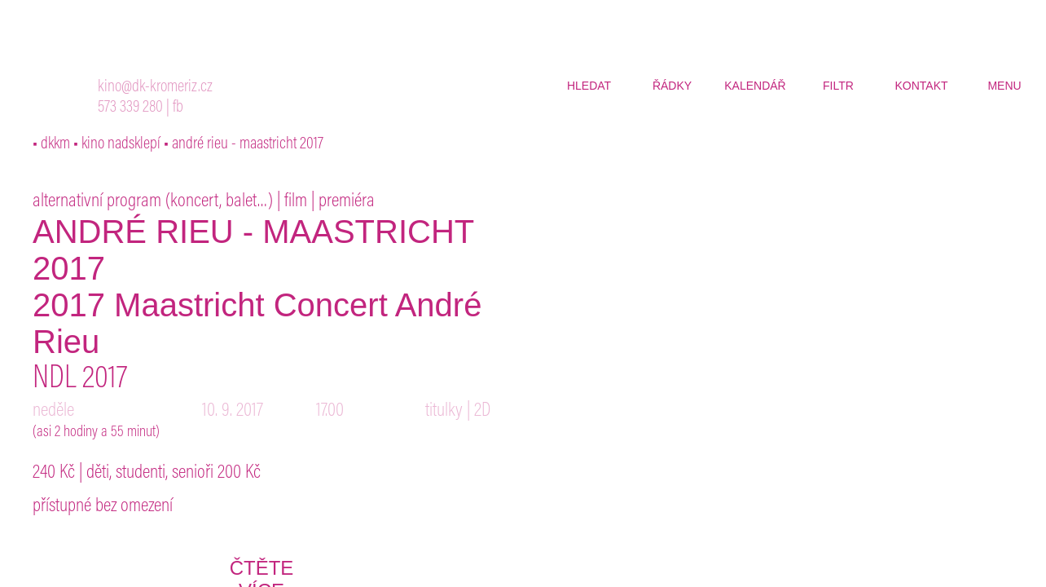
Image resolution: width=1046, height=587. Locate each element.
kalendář (754, 85)
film (295, 201)
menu (1004, 85)
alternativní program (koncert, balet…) (153, 201)
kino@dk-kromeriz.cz (155, 87)
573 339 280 (130, 108)
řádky (672, 85)
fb (178, 108)
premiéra (347, 201)
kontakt (920, 85)
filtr (838, 85)
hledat (589, 85)
